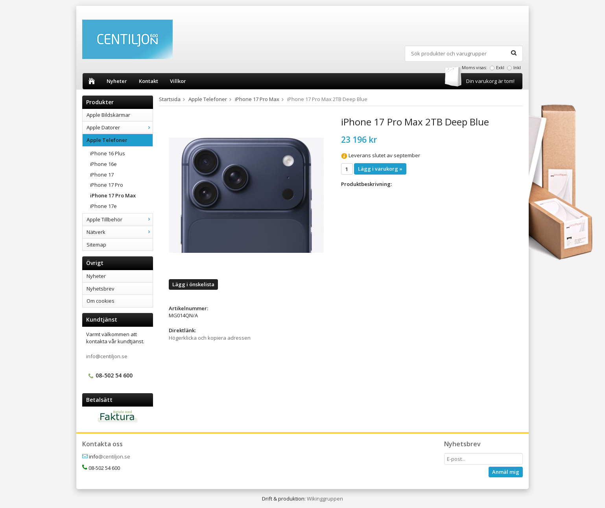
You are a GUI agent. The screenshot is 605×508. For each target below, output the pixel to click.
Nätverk (120, 232)
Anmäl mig (505, 471)
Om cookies (100, 300)
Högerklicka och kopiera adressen (210, 337)
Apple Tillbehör (120, 219)
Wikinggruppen (325, 498)
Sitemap (96, 244)
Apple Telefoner (120, 140)
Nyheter (117, 81)
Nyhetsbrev (100, 288)
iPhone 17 (102, 174)
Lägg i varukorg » (380, 168)
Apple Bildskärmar (108, 114)
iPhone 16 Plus (107, 153)
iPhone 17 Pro (106, 184)
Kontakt (148, 81)
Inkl (517, 67)
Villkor (178, 81)
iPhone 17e (103, 206)
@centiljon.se (114, 456)
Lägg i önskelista (193, 284)
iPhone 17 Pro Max (113, 195)
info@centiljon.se (106, 356)
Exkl (500, 67)
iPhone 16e (103, 163)
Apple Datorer (120, 127)
